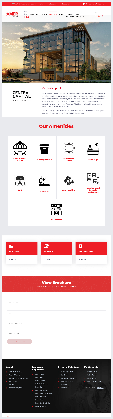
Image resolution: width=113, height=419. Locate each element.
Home (32, 14)
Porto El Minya (40, 374)
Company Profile (67, 372)
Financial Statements (69, 378)
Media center (52, 4)
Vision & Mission (14, 375)
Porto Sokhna (40, 381)
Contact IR (65, 387)
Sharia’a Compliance (16, 388)
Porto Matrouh (40, 397)
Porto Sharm (39, 387)
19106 (26, 17)
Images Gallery (92, 372)
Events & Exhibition (94, 381)
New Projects (80, 15)
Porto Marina (39, 400)
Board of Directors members (67, 383)
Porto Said (39, 377)
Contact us (65, 4)
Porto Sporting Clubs (42, 403)
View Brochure (19, 341)
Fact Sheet (13, 381)
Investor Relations (70, 15)
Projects (53, 14)
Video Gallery (92, 375)
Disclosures (65, 375)
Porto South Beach (42, 390)
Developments (41, 14)
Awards (12, 385)
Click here (100, 387)
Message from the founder (18, 378)
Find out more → (101, 4)
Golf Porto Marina (41, 384)
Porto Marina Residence (43, 393)
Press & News (92, 378)
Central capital (40, 406)
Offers (61, 14)
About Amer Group (27, 4)
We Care (42, 4)
